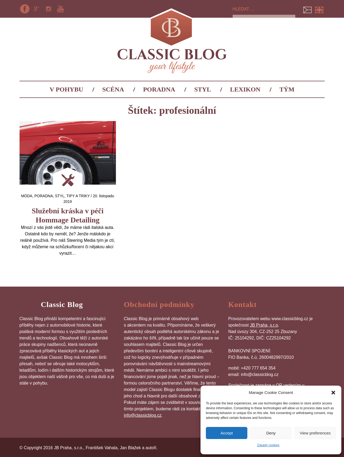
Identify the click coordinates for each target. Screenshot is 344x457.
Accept (227, 433)
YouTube (60, 8)
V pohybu (66, 89)
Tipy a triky (78, 196)
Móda (26, 196)
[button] (333, 392)
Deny (270, 433)
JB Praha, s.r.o (264, 325)
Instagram (48, 8)
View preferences (315, 433)
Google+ (36, 8)
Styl (202, 89)
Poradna (159, 89)
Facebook (25, 8)
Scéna (113, 89)
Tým (286, 89)
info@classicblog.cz (143, 415)
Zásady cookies (268, 445)
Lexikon (245, 89)
